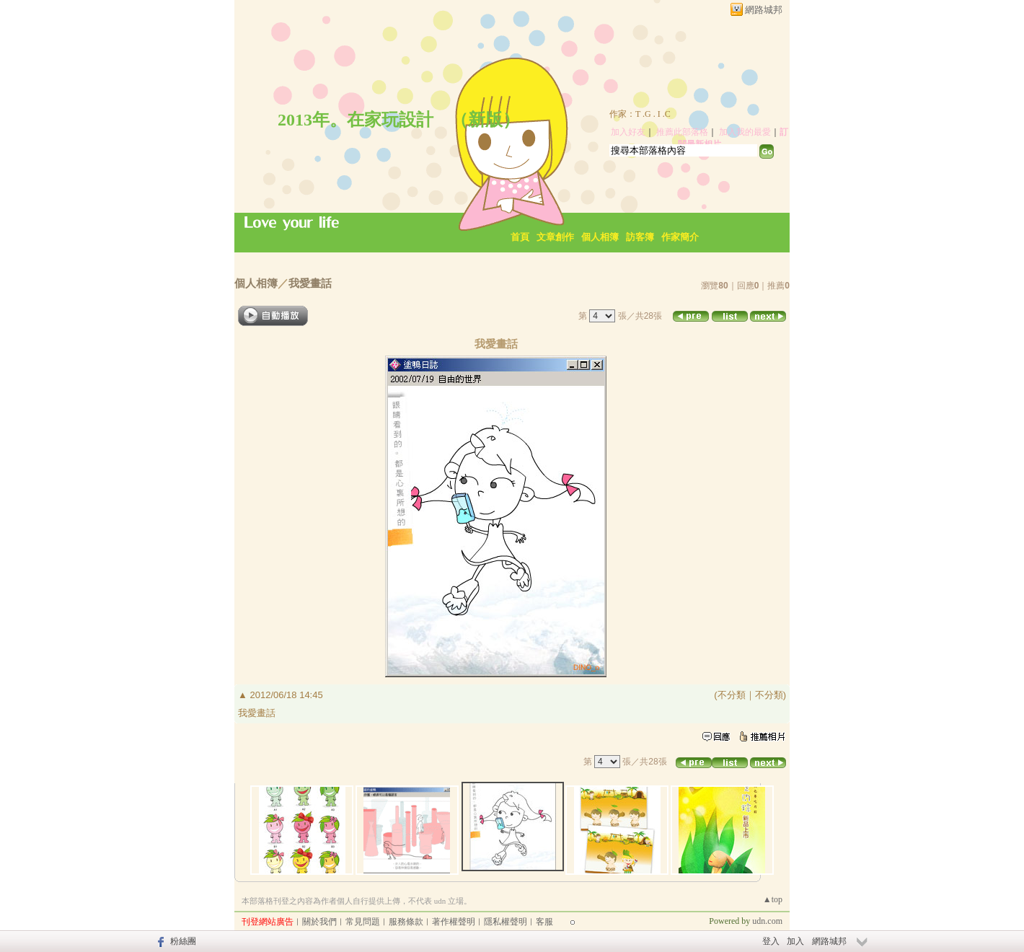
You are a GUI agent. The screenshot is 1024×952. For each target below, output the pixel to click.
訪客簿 (640, 237)
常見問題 (362, 922)
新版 (485, 119)
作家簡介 (680, 237)
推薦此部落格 (682, 132)
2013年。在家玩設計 (355, 119)
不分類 (732, 694)
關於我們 (319, 922)
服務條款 (406, 922)
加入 (795, 941)
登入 (771, 941)
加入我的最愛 (745, 132)
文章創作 (555, 237)
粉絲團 (183, 941)
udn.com (767, 921)
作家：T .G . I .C (640, 114)
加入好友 (628, 132)
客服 (544, 922)
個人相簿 (600, 237)
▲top (772, 899)
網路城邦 (763, 9)
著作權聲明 (453, 922)
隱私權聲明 (505, 922)
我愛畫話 (310, 283)
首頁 (520, 237)
